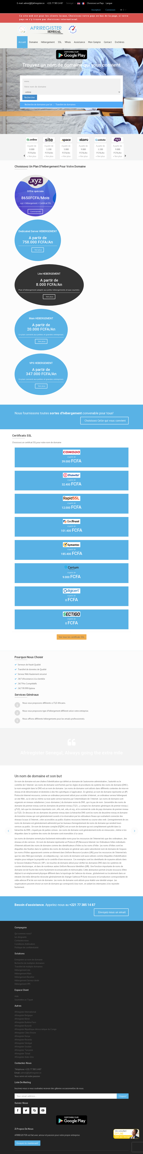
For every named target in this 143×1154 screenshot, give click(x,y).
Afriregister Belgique (24, 1012)
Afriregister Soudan (23, 1043)
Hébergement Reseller (24, 974)
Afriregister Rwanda (23, 1036)
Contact (108, 39)
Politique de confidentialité (26, 944)
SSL (60, 39)
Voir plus (38, 247)
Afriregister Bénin (22, 1016)
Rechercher (29, 94)
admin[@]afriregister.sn (34, 3)
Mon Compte (94, 39)
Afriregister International (25, 1009)
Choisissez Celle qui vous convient (105, 417)
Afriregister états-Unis (24, 1054)
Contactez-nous (22, 937)
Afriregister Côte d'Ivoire (25, 1030)
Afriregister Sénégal (23, 1040)
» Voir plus (31, 153)
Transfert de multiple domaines (29, 963)
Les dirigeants (21, 934)
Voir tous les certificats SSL (71, 634)
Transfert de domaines (65, 101)
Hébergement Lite (22, 967)
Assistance (79, 39)
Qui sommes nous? (23, 930)
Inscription (96, 10)
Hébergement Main (23, 970)
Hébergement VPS (22, 981)
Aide (17, 993)
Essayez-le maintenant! (27, 1140)
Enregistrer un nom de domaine (28, 956)
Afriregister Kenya (22, 1033)
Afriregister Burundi (23, 1023)
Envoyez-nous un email (111, 909)
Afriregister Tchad (22, 1050)
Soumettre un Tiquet (24, 996)
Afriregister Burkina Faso (25, 1019)
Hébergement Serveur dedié (27, 977)
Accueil (22, 39)
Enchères (119, 39)
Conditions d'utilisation (25, 941)
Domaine (33, 39)
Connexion (110, 10)
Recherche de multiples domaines (29, 960)
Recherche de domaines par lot (38, 101)
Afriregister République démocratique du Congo (36, 1026)
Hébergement (48, 39)
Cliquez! (123, 1093)
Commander (35, 208)
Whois (68, 39)
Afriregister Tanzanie (24, 1047)
